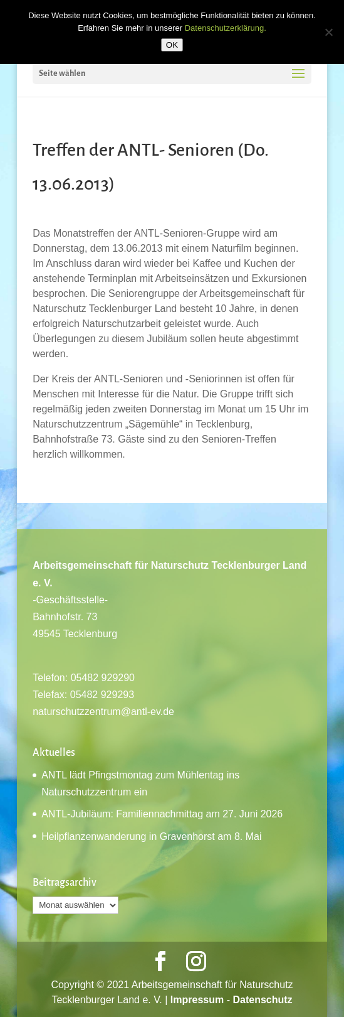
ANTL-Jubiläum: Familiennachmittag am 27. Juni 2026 (162, 814)
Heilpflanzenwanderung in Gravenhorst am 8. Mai (151, 836)
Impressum (197, 999)
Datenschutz (262, 999)
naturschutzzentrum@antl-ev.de (103, 711)
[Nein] (328, 32)
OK (172, 45)
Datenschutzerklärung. (225, 28)
